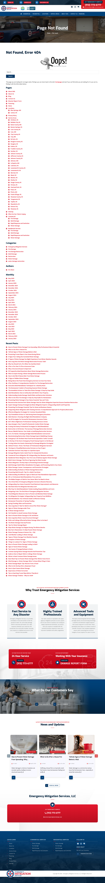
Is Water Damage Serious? (16, 511)
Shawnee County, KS (17, 197)
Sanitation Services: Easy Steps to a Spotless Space (24, 450)
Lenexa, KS (14, 113)
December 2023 (13, 312)
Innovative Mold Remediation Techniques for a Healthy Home (26, 385)
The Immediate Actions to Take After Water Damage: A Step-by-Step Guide (31, 390)
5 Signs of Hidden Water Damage (18, 378)
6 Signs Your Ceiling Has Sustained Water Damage (23, 357)
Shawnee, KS (14, 209)
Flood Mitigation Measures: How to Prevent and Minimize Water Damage (30, 494)
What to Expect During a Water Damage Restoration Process (26, 373)
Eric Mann (11, 270)
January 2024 (12, 310)
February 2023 (12, 336)
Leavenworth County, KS (18, 168)
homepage (58, 82)
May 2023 (11, 329)
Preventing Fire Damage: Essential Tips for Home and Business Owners (30, 407)
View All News (53, 785)
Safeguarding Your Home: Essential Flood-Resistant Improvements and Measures (33, 484)
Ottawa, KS (14, 185)
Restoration (12, 256)
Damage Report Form (73, 663)
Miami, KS (13, 175)
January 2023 (12, 338)
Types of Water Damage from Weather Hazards (22, 537)
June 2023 (11, 326)
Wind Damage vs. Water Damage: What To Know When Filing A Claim (29, 561)
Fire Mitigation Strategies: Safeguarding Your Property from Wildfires (29, 496)
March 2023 (11, 334)
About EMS (11, 91)
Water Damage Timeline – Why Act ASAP (20, 575)
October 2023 (12, 317)
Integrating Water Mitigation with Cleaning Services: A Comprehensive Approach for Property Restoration (40, 410)
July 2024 (11, 297)
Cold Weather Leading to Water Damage (20, 535)
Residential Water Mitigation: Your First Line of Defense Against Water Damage (32, 458)
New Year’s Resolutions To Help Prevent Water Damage (25, 530)
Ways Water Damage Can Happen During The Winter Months (26, 527)
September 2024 (13, 293)
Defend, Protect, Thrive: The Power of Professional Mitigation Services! (30, 446)
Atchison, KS (14, 120)
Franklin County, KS (16, 149)
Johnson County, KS (16, 158)
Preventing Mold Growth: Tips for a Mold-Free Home (24, 472)
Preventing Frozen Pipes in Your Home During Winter (24, 354)
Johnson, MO (14, 161)
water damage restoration (16, 261)
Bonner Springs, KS (16, 127)
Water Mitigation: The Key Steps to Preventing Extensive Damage (28, 462)
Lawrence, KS (15, 165)
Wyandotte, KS (15, 204)
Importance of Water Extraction (18, 571)
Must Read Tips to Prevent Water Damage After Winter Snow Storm (29, 559)
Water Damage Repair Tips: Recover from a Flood (23, 563)
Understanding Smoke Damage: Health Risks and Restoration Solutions (30, 395)
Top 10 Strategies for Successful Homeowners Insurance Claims (27, 419)
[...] (22, 772)
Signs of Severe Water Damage (17, 547)
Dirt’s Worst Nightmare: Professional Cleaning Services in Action (28, 422)
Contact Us (11, 99)
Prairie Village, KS (16, 194)
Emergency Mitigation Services (17, 247)
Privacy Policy (12, 115)
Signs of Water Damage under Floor (19, 508)
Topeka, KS (14, 202)
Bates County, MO (16, 125)
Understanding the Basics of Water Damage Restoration (25, 470)
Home (10, 106)
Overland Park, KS (16, 187)
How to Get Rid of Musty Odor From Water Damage (23, 376)
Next (96, 755)
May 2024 (11, 300)
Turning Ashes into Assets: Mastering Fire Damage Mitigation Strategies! (30, 443)
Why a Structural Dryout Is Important (19, 369)
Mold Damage (15, 221)
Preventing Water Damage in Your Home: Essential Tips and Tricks (28, 400)
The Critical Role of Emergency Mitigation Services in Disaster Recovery (30, 482)
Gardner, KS (14, 151)
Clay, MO (13, 137)
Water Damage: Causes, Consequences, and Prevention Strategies (28, 467)
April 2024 (11, 302)
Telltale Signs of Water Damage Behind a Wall (22, 352)
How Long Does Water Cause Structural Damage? (23, 518)
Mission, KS (14, 177)
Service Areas (12, 118)
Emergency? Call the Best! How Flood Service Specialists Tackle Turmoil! (30, 438)
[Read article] (13, 777)
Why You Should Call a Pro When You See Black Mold (24, 364)
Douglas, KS (14, 144)
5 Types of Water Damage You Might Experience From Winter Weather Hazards (32, 359)
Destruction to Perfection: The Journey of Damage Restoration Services (30, 429)
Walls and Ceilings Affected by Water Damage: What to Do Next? (28, 520)
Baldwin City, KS (15, 122)
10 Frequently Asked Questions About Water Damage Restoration (28, 371)
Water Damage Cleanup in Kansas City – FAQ (21, 532)
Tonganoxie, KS (15, 199)
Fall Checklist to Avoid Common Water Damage (22, 513)
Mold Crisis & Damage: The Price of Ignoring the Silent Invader (27, 460)
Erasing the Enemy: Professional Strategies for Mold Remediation (28, 426)
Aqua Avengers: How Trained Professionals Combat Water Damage (28, 424)
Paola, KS (13, 190)
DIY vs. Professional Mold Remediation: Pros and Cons (24, 477)
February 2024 (12, 307)
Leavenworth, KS (16, 170)
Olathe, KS (14, 180)
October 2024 (12, 290)
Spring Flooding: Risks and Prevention (19, 503)
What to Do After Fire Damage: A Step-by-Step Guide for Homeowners (29, 397)
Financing (11, 103)
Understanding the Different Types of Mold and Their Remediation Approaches (32, 474)
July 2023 (11, 324)
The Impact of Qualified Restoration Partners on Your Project (27, 448)
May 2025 (11, 278)
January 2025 (12, 283)
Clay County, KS (15, 134)
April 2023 (11, 331)
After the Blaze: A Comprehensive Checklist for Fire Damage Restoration (30, 383)
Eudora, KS (14, 146)
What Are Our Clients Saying (17, 214)
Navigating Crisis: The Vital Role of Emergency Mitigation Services (28, 491)
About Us (11, 94)
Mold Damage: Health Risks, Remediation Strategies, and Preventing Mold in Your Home (35, 465)
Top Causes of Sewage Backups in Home (20, 549)
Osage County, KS (16, 182)
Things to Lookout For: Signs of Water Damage (22, 542)
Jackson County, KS (16, 153)
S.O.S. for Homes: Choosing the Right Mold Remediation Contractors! (29, 434)
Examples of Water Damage (16, 539)
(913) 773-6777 (93, 5)
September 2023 (13, 319)
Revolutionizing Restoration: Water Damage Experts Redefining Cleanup (30, 436)
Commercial (12, 216)
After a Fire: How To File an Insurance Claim (21, 366)
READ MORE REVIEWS (45, 704)
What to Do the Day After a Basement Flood (21, 566)
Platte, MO (14, 192)
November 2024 (13, 288)
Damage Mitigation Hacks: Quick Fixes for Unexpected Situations (28, 453)
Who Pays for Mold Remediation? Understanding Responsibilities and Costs (31, 489)
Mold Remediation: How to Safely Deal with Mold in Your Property (28, 393)
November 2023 (13, 314)
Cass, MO (13, 132)
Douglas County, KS (17, 141)
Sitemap (10, 212)
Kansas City (14, 206)
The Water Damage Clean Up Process (19, 523)
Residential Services (14, 228)
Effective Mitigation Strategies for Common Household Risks (27, 412)
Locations (11, 108)
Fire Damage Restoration (15, 251)
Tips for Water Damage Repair (17, 525)
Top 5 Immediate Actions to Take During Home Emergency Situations (29, 414)
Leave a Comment (62, 704)
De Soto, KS (14, 139)
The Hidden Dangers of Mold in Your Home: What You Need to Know (28, 479)
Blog (9, 96)
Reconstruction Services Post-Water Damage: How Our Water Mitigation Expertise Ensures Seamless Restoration (43, 402)
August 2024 (12, 295)
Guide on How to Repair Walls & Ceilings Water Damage (25, 554)
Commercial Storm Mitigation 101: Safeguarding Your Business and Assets (30, 455)
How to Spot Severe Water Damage (19, 568)
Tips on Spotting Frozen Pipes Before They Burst (23, 573)
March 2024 (11, 305)
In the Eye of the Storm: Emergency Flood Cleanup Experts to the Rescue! (30, 441)
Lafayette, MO (15, 163)
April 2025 (11, 281)
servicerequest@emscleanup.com (93, 7)
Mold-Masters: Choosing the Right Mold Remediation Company (27, 417)
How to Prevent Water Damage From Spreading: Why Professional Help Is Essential (33, 347)
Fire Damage (14, 218)
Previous (8, 755)
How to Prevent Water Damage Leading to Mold (22, 544)
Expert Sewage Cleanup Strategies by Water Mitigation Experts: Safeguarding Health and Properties (39, 405)
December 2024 (13, 285)
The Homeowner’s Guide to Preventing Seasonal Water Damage (27, 388)
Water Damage (15, 226)
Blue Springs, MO (16, 110)
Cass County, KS (15, 129)
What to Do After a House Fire (17, 349)
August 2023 (12, 322)
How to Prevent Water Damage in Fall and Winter (23, 515)
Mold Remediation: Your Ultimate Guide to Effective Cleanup (26, 498)
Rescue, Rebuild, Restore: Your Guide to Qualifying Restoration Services (30, 431)
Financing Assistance (86, 853)
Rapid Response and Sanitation (20, 223)
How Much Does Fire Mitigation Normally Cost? (22, 486)
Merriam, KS (14, 173)
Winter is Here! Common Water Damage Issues (22, 556)
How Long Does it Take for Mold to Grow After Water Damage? (27, 506)
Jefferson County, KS (17, 156)
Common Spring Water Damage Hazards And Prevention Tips (26, 551)
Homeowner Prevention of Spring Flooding (21, 501)
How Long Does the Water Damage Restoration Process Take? (27, 361)
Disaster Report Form (14, 101)
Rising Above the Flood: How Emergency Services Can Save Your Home (29, 381)
